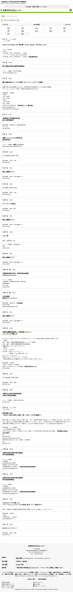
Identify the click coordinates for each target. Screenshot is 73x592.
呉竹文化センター (38, 582)
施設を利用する (57, 572)
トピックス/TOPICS (8, 572)
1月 (64, 31)
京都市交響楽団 (42, 579)
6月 (36, 28)
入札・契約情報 (59, 574)
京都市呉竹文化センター (11, 10)
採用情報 (51, 574)
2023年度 (5, 24)
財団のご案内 (31, 579)
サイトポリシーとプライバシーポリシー (28, 576)
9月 (8, 31)
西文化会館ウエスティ (8, 584)
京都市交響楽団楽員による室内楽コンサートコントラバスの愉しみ (17, 333)
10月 (22, 31)
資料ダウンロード (28, 574)
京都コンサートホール (39, 586)
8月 (64, 28)
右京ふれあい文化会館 (8, 586)
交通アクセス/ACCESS (41, 574)
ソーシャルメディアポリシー (48, 576)
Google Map (20, 564)
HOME (3, 16)
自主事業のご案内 (33, 572)
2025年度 (68, 24)
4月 (8, 28)
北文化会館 (36, 584)
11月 (36, 31)
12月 (50, 31)
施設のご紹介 (18, 574)
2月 (8, 34)
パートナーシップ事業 (45, 572)
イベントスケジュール (21, 572)
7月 (50, 28)
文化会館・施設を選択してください (36, 6)
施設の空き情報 (9, 574)
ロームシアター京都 (7, 587)
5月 (22, 28)
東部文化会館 (6, 582)
